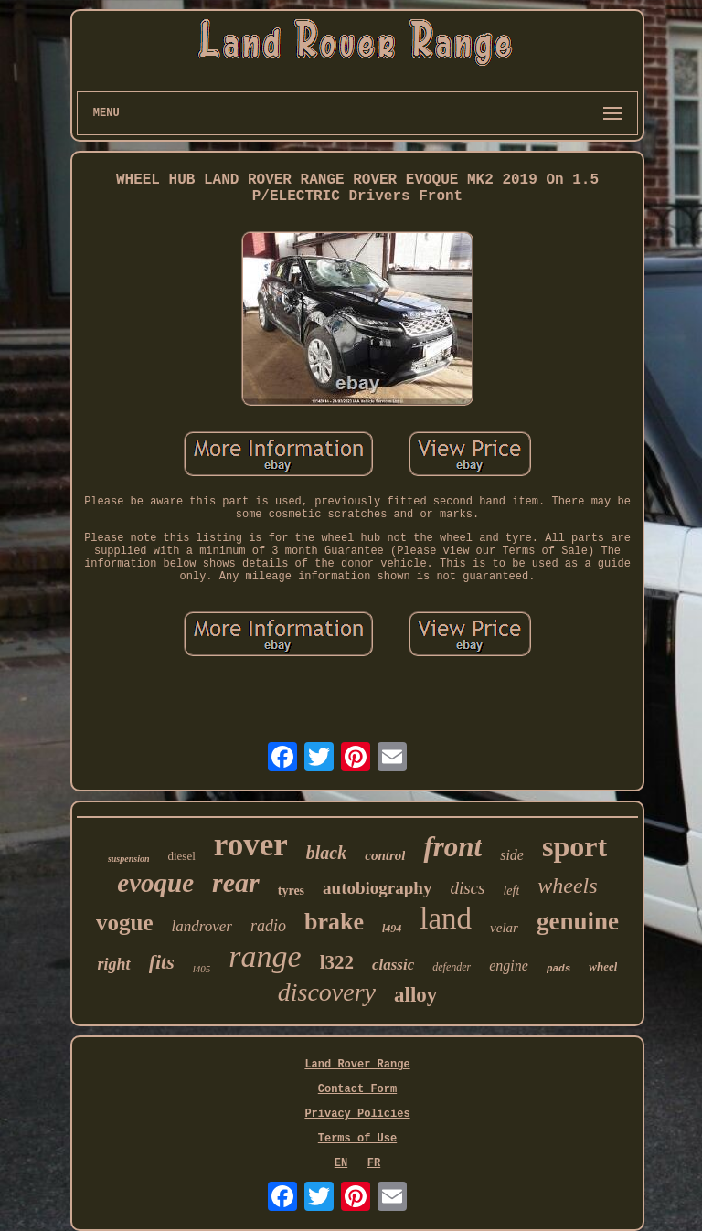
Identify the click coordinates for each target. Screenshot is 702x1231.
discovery (327, 992)
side (512, 855)
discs (467, 887)
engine (508, 965)
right (114, 964)
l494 (391, 928)
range (265, 956)
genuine (578, 921)
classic (393, 964)
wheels (567, 885)
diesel (181, 856)
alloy (415, 994)
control (385, 855)
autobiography (377, 887)
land (446, 918)
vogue (125, 922)
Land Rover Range (357, 1064)
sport (574, 846)
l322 (337, 962)
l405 (202, 968)
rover (251, 845)
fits (162, 961)
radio (268, 926)
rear (236, 882)
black (326, 853)
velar (504, 927)
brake (334, 921)
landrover (202, 926)
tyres (291, 890)
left (511, 890)
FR (373, 1163)
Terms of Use (357, 1138)
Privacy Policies (357, 1114)
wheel (603, 966)
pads (558, 968)
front (452, 847)
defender (451, 966)
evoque (155, 882)
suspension (129, 859)
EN (341, 1163)
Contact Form (357, 1089)
